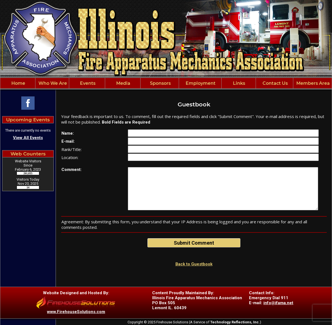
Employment (200, 83)
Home (17, 83)
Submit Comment (194, 243)
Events (87, 83)
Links (238, 83)
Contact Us (274, 83)
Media (122, 83)
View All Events (28, 137)
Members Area (312, 83)
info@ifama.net (278, 302)
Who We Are (52, 83)
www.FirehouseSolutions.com (76, 311)
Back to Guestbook (193, 264)
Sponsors (160, 83)
